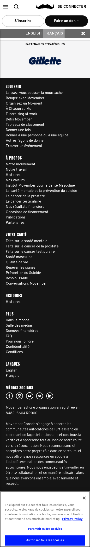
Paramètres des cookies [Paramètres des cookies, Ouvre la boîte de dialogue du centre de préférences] (45, 529)
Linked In (49, 396)
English (33, 33)
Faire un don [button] (66, 23)
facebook (9, 396)
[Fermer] (84, 498)
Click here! (19, 396)
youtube (29, 396)
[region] (45, 519)
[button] (5, 6)
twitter (39, 396)
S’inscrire (22, 21)
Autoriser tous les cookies (45, 540)
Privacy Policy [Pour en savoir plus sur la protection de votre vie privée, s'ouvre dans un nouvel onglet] (72, 519)
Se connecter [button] (72, 7)
